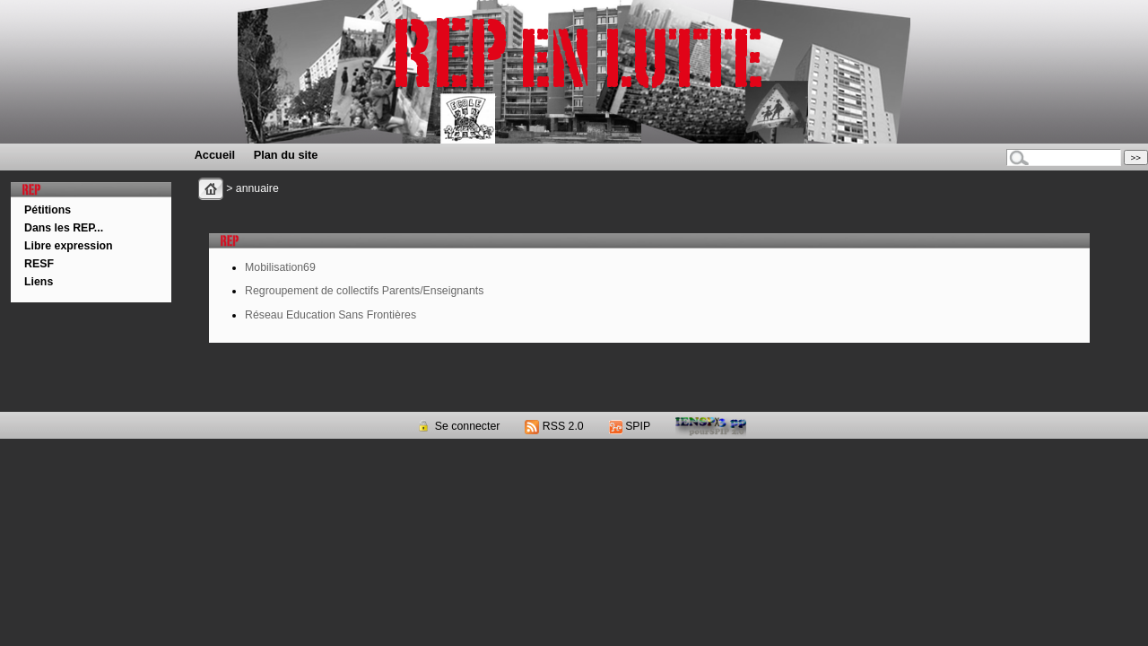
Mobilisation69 (280, 267)
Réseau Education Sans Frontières (330, 315)
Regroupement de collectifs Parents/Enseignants (364, 290)
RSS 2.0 (554, 426)
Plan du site (286, 155)
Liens (38, 281)
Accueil (215, 155)
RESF (39, 264)
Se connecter (457, 426)
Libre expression (68, 246)
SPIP (629, 426)
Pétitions (47, 210)
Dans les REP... (63, 228)
